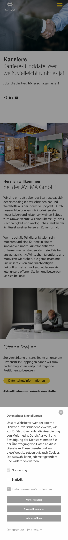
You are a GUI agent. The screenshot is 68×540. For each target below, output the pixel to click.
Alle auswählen (34, 518)
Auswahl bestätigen (34, 508)
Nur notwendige (34, 499)
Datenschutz (15, 530)
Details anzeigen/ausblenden (32, 489)
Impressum (34, 530)
